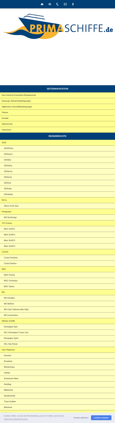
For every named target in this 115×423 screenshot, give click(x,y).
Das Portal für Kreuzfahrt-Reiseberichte (19, 95)
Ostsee (7, 373)
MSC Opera (9, 286)
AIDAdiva (8, 166)
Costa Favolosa (11, 258)
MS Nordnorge (10, 217)
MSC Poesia (9, 275)
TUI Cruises (7, 223)
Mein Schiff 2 (9, 235)
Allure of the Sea (11, 206)
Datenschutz (7, 124)
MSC (4, 269)
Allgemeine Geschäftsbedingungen (17, 107)
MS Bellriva (9, 304)
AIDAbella (8, 194)
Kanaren (7, 355)
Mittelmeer (8, 390)
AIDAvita (8, 189)
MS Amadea (9, 298)
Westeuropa (9, 367)
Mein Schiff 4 (9, 246)
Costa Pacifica (10, 263)
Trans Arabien (10, 401)
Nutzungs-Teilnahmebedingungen (16, 101)
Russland (8, 361)
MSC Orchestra (10, 281)
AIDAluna (8, 171)
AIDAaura (8, 154)
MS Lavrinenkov (11, 315)
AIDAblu (7, 160)
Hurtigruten (6, 212)
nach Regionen (8, 350)
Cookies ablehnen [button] (80, 418)
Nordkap (7, 384)
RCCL (4, 200)
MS (3, 292)
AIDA (4, 143)
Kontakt (5, 118)
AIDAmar (8, 177)
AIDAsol (7, 183)
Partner (5, 112)
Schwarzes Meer (11, 378)
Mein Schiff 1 (9, 229)
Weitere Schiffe (8, 321)
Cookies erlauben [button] (101, 418)
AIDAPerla (8, 148)
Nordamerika (9, 396)
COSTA (5, 252)
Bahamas (8, 407)
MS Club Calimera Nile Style (16, 309)
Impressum (6, 130)
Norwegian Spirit (11, 338)
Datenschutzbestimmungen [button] (16, 419)
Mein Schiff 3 (9, 240)
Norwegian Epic (11, 327)
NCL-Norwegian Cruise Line (16, 332)
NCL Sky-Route (11, 344)
